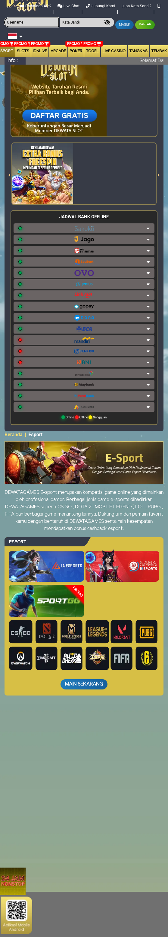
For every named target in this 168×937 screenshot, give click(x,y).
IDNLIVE (40, 51)
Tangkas (138, 51)
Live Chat (68, 6)
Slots (23, 51)
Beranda (14, 434)
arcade (58, 51)
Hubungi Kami (100, 6)
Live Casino (114, 51)
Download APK (35, 6)
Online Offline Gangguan (84, 417)
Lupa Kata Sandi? (136, 6)
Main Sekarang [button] (84, 684)
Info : (12, 61)
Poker (76, 51)
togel (92, 51)
